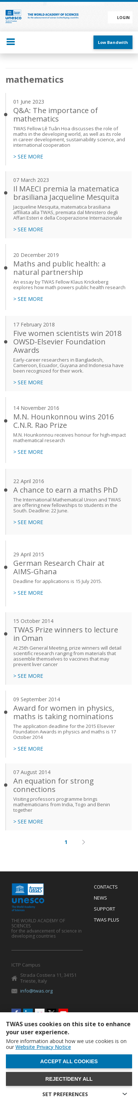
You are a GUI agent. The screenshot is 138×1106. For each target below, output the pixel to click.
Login (123, 17)
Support (104, 909)
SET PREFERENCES (65, 1094)
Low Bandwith (113, 42)
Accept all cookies (69, 1061)
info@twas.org (36, 990)
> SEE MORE (28, 157)
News (100, 898)
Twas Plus (106, 920)
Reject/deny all (68, 1079)
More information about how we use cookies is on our (66, 1044)
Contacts (106, 887)
